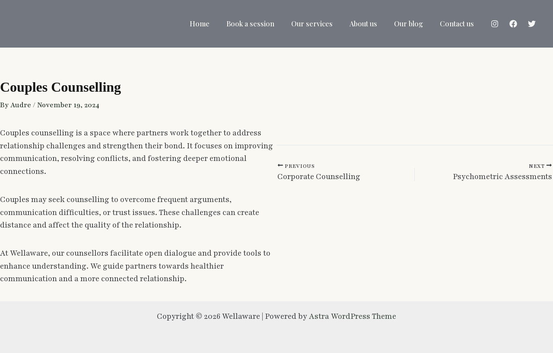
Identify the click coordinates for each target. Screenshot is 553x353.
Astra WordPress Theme (352, 316)
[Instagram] (495, 24)
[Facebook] (513, 24)
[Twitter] (532, 24)
